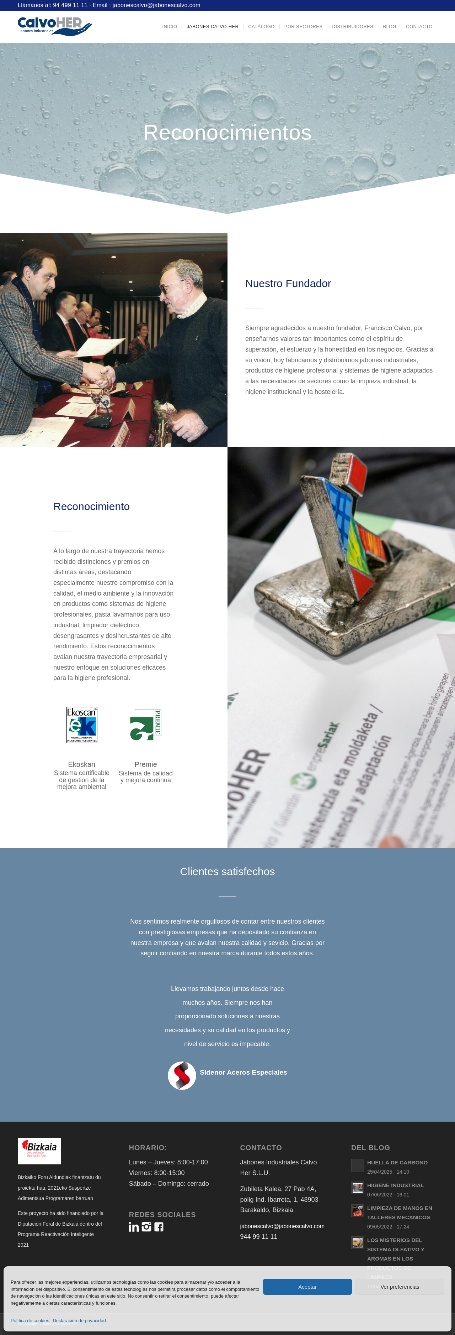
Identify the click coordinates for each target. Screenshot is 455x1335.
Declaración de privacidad (79, 1320)
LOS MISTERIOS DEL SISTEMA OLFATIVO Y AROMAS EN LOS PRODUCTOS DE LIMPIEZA (395, 1258)
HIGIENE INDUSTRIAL (395, 1185)
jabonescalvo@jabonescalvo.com (156, 5)
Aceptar (307, 1287)
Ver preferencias (399, 1287)
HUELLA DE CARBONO (397, 1162)
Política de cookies (30, 1320)
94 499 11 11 (70, 5)
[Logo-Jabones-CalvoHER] (55, 27)
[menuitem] (169, 27)
